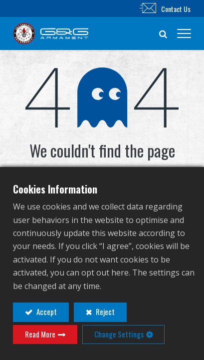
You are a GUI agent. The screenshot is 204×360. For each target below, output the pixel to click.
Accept (46, 311)
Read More (40, 334)
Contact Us (176, 9)
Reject (104, 311)
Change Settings (119, 334)
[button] (163, 33)
